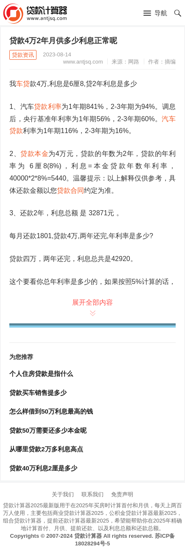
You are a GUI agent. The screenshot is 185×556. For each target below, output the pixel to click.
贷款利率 (48, 106)
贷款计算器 (88, 536)
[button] (155, 13)
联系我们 (92, 494)
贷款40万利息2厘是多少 (43, 468)
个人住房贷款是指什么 (41, 373)
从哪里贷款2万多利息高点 (46, 449)
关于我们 (63, 494)
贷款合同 (70, 190)
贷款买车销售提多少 (38, 392)
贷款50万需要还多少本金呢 (48, 430)
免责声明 (122, 494)
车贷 (23, 83)
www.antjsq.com (83, 61)
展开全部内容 (92, 307)
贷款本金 (34, 153)
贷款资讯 (23, 55)
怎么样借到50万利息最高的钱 (51, 411)
